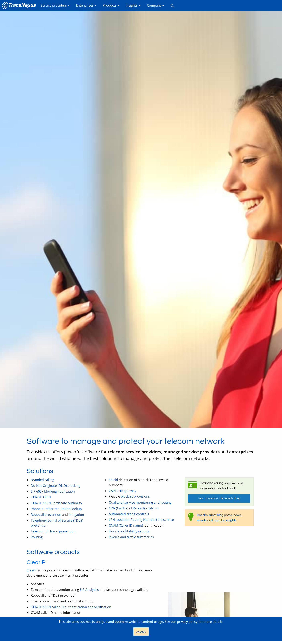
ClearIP (32, 570)
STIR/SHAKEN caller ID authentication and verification (71, 607)
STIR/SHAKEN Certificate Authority (56, 503)
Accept (141, 631)
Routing (37, 537)
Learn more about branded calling (219, 498)
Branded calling (42, 480)
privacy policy (187, 621)
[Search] (172, 5)
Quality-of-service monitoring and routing (140, 502)
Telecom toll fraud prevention (53, 531)
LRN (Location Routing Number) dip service (141, 519)
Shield (113, 480)
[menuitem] (19, 5)
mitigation (76, 514)
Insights (133, 5)
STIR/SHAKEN (41, 497)
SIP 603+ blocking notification (53, 491)
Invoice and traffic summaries (131, 537)
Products (111, 5)
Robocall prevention (46, 514)
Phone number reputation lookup (56, 509)
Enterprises (86, 5)
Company (155, 5)
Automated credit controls (129, 514)
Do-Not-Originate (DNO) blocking (55, 485)
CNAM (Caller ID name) (126, 525)
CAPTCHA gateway (122, 491)
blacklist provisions (135, 496)
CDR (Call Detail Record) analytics (134, 508)
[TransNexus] (19, 5)
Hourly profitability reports (129, 531)
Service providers (55, 5)
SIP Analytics (89, 589)
